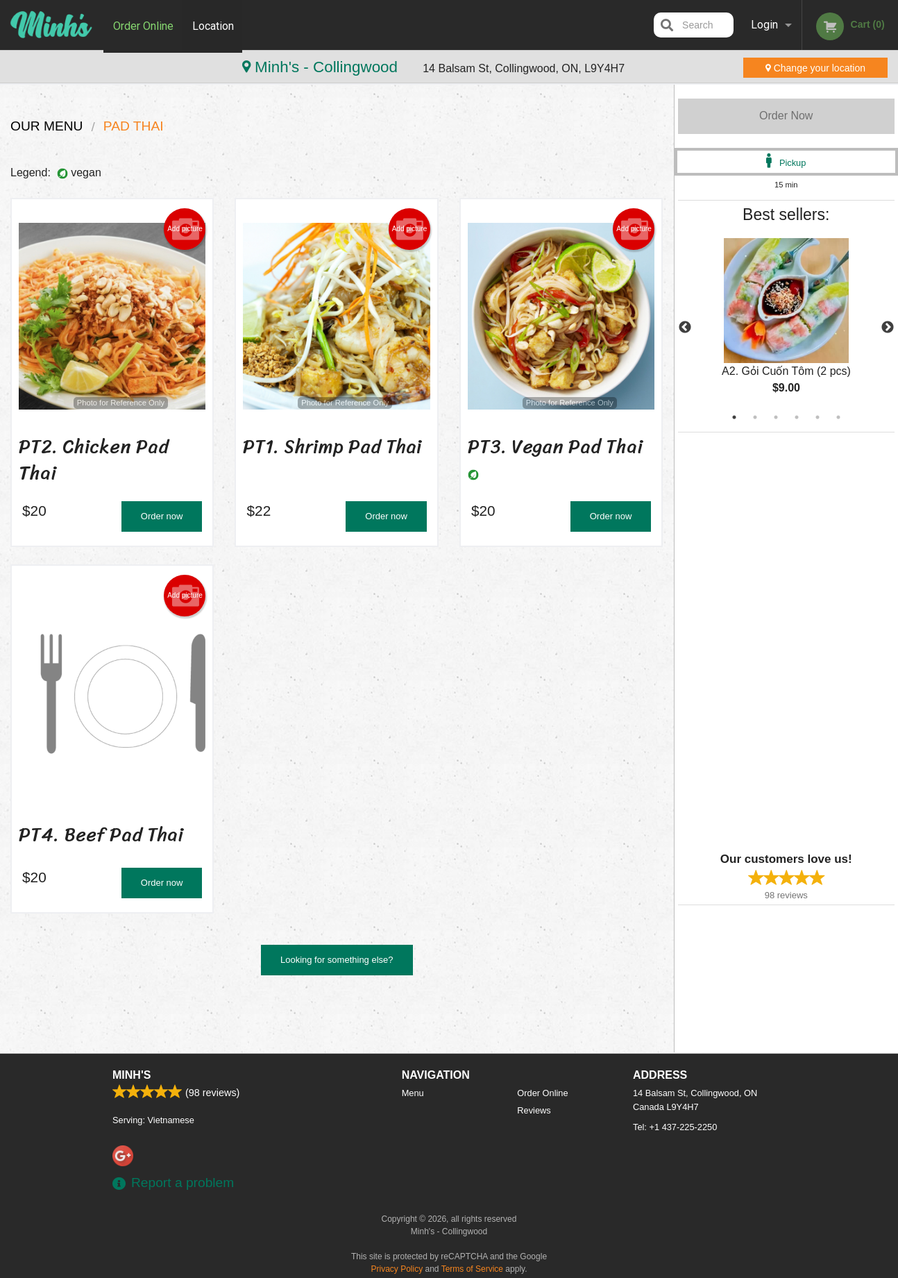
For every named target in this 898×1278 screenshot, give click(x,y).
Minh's (131, 1075)
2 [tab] (755, 417)
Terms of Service (472, 1269)
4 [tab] (797, 417)
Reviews (533, 1110)
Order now (162, 516)
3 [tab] (776, 417)
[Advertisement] (765, 640)
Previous (685, 328)
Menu (413, 1093)
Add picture (185, 229)
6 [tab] (838, 417)
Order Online (143, 24)
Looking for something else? (336, 960)
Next (888, 328)
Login (764, 24)
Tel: (675, 1127)
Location (214, 24)
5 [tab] (817, 417)
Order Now (786, 115)
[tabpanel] (786, 328)
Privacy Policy (397, 1269)
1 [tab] (734, 417)
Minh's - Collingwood (97, 67)
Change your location (815, 68)
